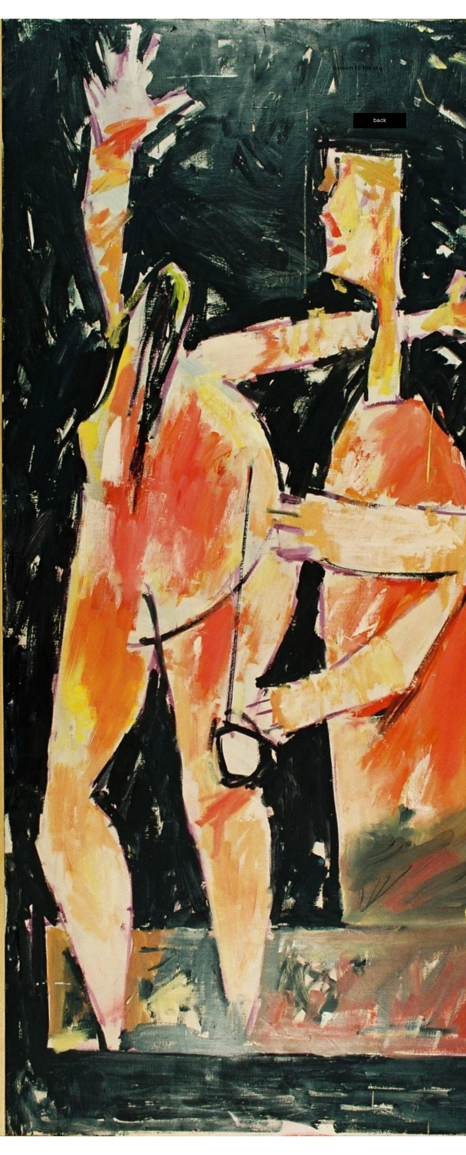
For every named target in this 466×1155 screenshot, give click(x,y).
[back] (379, 120)
